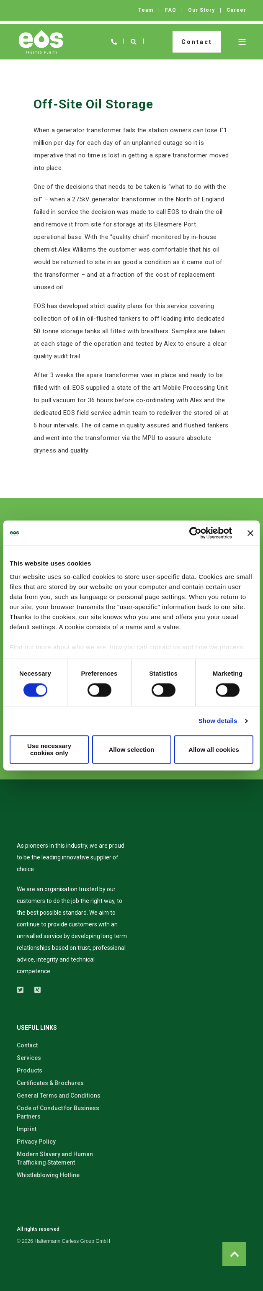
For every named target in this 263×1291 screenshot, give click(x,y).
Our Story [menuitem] (201, 10)
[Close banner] (250, 533)
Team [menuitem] (145, 10)
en (154, 41)
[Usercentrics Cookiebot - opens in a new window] (195, 533)
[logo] (44, 827)
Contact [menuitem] (27, 1045)
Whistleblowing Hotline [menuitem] (48, 1175)
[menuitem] (63, 1241)
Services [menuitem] (29, 1057)
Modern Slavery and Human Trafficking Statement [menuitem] (55, 1158)
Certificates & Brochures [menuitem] (50, 1083)
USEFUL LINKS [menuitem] (37, 1028)
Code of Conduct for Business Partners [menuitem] (58, 1112)
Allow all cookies (213, 749)
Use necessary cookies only (49, 750)
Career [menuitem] (236, 10)
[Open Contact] (114, 41)
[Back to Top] (234, 1254)
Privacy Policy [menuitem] (36, 1141)
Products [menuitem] (29, 1070)
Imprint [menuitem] (26, 1129)
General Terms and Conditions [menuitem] (59, 1095)
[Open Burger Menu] (242, 42)
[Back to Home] (41, 42)
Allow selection (131, 749)
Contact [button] (196, 41)
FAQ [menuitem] (170, 10)
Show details (218, 720)
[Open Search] (134, 41)
